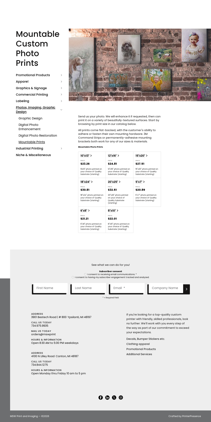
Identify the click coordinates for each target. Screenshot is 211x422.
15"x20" (140, 156)
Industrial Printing (39, 148)
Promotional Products (39, 75)
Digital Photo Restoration (38, 135)
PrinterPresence (191, 416)
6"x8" (83, 210)
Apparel (39, 81)
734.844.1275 (39, 365)
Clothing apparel (138, 344)
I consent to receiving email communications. (110, 274)
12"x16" (112, 156)
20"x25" (113, 182)
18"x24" (85, 182)
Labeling (39, 101)
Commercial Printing (39, 94)
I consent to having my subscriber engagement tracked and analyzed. (110, 277)
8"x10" (112, 210)
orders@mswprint (43, 334)
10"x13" (84, 156)
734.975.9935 (39, 326)
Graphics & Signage (39, 88)
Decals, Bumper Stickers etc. (145, 339)
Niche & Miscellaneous (33, 155)
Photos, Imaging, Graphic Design (39, 109)
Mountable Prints (32, 142)
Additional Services (139, 354)
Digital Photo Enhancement (30, 127)
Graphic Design (30, 118)
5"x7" (139, 182)
